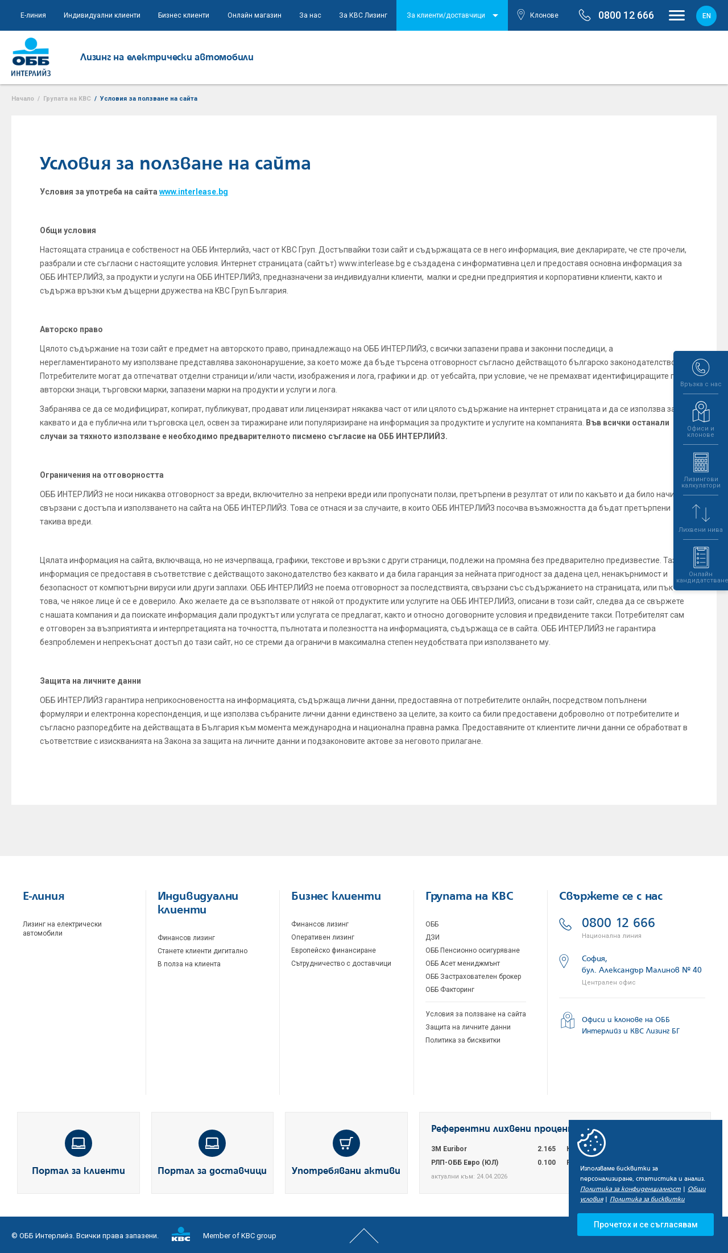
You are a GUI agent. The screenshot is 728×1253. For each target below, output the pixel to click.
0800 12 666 (632, 929)
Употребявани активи (346, 1153)
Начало (22, 99)
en (706, 16)
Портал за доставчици (212, 1153)
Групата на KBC (67, 99)
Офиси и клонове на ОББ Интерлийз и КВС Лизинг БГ (619, 1023)
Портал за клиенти (78, 1153)
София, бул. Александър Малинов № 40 (632, 969)
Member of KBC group (224, 1234)
